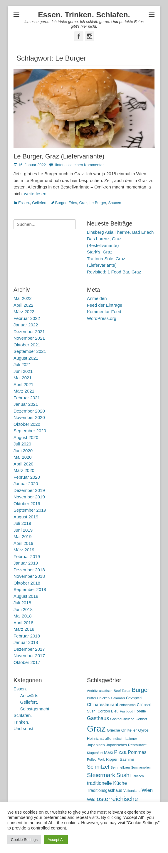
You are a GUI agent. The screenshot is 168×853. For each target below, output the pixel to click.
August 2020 (26, 437)
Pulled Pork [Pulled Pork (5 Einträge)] (96, 759)
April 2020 (23, 463)
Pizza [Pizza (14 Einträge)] (120, 752)
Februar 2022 (27, 318)
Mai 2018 (23, 615)
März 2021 (24, 390)
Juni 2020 (23, 450)
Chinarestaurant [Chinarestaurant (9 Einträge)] (102, 704)
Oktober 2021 (27, 344)
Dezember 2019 (29, 490)
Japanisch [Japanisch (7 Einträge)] (96, 745)
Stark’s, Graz (99, 251)
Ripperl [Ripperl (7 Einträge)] (112, 759)
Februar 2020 (27, 477)
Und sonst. (24, 728)
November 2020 (29, 417)
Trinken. (21, 722)
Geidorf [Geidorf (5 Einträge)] (141, 719)
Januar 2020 (26, 483)
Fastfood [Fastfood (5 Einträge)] (126, 711)
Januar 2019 (26, 562)
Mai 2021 (23, 377)
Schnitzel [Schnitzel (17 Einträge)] (98, 767)
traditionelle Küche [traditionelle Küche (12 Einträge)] (107, 783)
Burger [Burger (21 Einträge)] (140, 690)
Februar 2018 (27, 635)
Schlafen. (23, 715)
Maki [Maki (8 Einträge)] (108, 752)
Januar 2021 (26, 404)
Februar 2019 (27, 556)
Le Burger (98, 203)
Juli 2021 (22, 364)
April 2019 (23, 543)
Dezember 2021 (29, 331)
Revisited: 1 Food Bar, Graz (114, 271)
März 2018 (24, 629)
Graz (83, 203)
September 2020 (30, 430)
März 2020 (24, 470)
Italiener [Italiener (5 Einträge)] (131, 739)
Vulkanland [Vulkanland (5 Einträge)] (131, 791)
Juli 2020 (22, 443)
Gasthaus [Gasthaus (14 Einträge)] (98, 718)
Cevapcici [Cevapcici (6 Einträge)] (134, 698)
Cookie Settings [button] (24, 839)
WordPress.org (101, 318)
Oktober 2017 (27, 662)
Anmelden (97, 298)
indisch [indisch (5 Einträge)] (117, 739)
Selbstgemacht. (35, 708)
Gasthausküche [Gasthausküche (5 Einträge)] (122, 719)
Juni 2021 (23, 371)
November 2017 (29, 655)
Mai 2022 (23, 298)
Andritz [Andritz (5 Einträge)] (92, 691)
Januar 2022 (26, 324)
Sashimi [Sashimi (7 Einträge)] (127, 759)
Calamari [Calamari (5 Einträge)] (118, 698)
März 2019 (24, 549)
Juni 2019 (23, 530)
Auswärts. (30, 695)
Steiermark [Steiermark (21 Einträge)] (101, 775)
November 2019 (29, 496)
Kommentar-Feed (104, 311)
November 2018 (29, 576)
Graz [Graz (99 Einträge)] (96, 728)
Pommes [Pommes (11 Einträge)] (137, 752)
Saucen (114, 203)
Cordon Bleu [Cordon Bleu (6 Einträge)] (108, 711)
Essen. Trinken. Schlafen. (84, 14)
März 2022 (24, 311)
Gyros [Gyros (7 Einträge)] (143, 730)
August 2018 (26, 596)
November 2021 (29, 337)
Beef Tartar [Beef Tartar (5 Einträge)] (122, 691)
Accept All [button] (56, 839)
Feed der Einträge (104, 305)
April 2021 (23, 384)
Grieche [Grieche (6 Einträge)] (113, 730)
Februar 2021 (27, 397)
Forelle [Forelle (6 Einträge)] (140, 711)
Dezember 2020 (29, 410)
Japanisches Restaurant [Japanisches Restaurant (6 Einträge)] (126, 745)
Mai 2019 (23, 536)
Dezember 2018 (29, 569)
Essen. (24, 203)
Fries (72, 203)
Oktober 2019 (27, 503)
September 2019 (30, 510)
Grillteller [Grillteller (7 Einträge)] (129, 730)
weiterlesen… (37, 193)
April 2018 (23, 622)
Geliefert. (40, 203)
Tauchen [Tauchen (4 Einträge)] (138, 776)
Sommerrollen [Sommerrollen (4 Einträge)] (140, 767)
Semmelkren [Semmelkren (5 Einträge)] (120, 767)
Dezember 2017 (29, 649)
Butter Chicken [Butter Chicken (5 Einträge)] (98, 698)
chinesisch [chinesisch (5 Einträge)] (128, 705)
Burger (60, 203)
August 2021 (26, 357)
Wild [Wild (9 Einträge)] (91, 799)
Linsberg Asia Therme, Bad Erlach (120, 232)
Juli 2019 (22, 523)
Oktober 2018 (27, 582)
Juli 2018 (22, 602)
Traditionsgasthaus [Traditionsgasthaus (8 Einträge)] (104, 790)
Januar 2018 (26, 642)
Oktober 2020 (27, 424)
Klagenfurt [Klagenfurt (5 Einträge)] (95, 753)
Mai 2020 (23, 457)
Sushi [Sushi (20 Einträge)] (123, 775)
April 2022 (23, 305)
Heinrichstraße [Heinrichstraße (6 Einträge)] (99, 738)
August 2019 (26, 516)
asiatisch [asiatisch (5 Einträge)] (105, 691)
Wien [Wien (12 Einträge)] (147, 790)
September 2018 (30, 589)
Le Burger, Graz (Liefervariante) (59, 156)
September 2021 (30, 351)
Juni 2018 (23, 609)
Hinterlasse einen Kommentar (78, 165)
